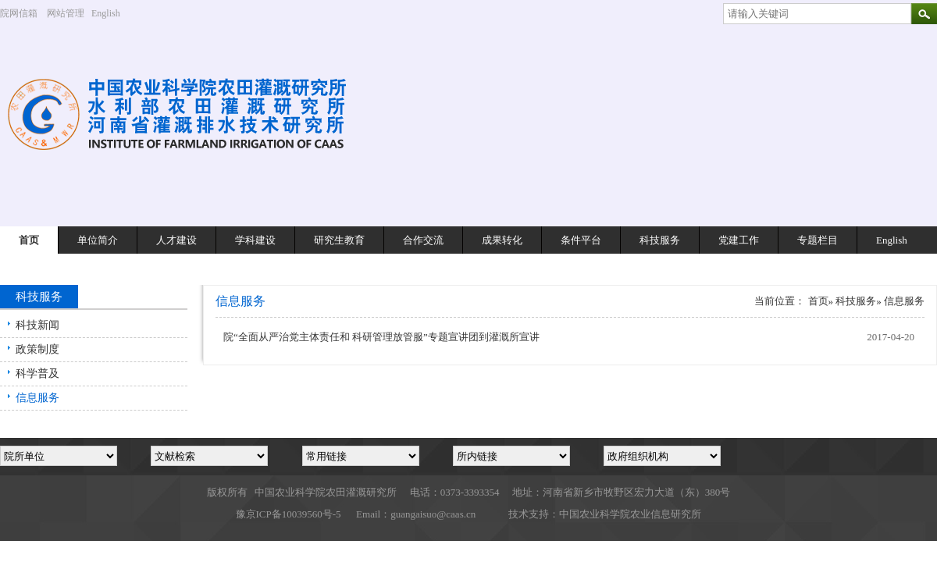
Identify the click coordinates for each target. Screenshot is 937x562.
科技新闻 (37, 325)
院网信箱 (18, 13)
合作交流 (423, 240)
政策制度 (37, 349)
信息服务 (37, 398)
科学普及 (37, 373)
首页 (29, 240)
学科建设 (255, 240)
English (111, 13)
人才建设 (176, 240)
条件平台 (581, 240)
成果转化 (502, 240)
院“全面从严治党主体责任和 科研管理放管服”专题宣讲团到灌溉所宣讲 (381, 337)
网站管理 (65, 13)
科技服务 (660, 240)
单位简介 (97, 240)
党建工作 (738, 240)
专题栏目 (817, 240)
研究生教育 (339, 240)
